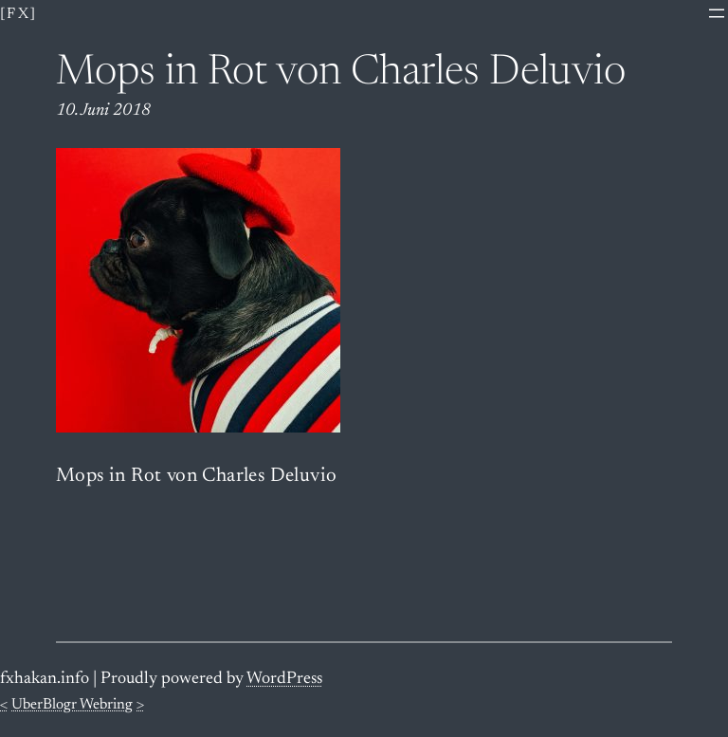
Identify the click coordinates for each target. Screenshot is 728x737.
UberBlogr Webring (72, 704)
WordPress (284, 679)
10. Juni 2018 (103, 111)
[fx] (19, 14)
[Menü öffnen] (716, 13)
